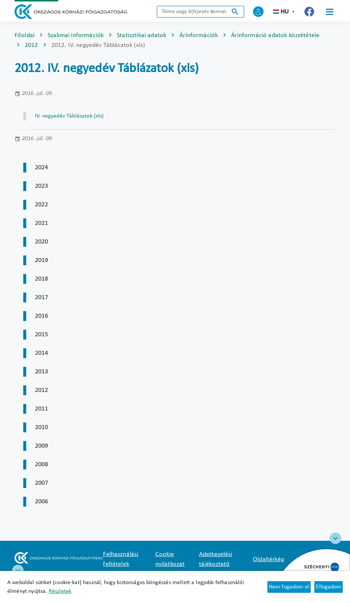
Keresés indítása (235, 11)
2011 (41, 408)
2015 (41, 334)
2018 (41, 278)
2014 (41, 353)
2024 (41, 167)
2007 (41, 483)
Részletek (60, 591)
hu (285, 11)
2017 (41, 297)
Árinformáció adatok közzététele (275, 35)
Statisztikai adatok (141, 35)
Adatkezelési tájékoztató (215, 559)
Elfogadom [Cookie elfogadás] (328, 587)
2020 (41, 241)
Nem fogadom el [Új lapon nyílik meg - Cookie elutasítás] (289, 587)
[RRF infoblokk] (18, 570)
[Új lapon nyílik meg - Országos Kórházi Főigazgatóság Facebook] (309, 11)
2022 (41, 204)
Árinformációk (198, 35)
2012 (31, 45)
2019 (41, 260)
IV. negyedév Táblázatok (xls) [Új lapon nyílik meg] (69, 116)
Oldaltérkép (268, 559)
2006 (41, 501)
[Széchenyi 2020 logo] (335, 538)
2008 (41, 464)
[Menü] (329, 11)
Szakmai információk (76, 35)
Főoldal (25, 35)
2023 (41, 186)
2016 (41, 316)
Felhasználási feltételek (120, 559)
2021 (41, 223)
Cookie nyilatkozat (170, 559)
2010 (41, 427)
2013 (41, 371)
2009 (41, 446)
